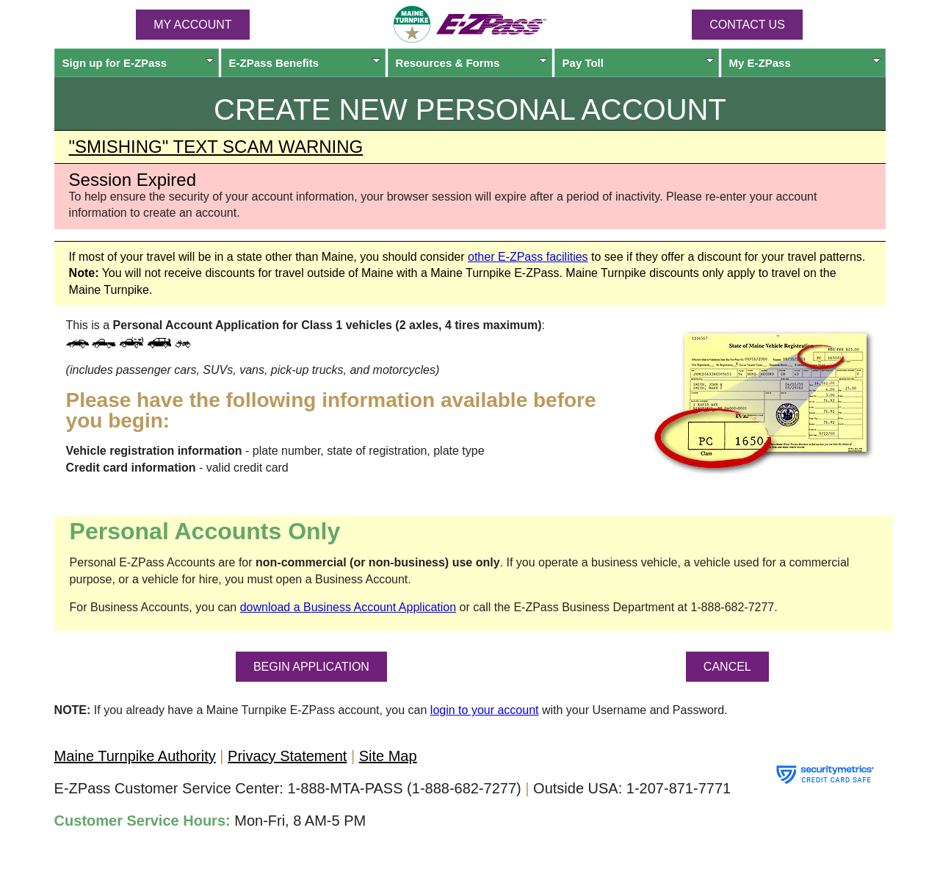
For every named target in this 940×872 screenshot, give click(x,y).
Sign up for (138, 63)
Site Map (388, 756)
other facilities (528, 257)
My (805, 63)
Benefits (305, 63)
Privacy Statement (287, 756)
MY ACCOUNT (192, 24)
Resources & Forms (472, 63)
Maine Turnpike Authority (135, 756)
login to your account (484, 710)
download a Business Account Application (348, 607)
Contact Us (747, 24)
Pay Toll (639, 63)
